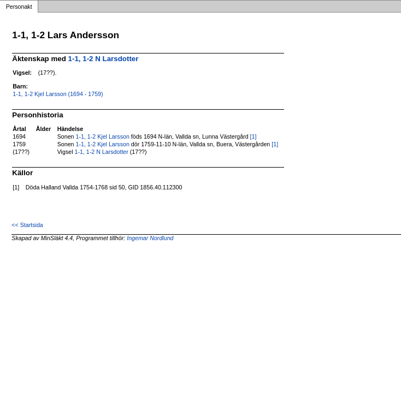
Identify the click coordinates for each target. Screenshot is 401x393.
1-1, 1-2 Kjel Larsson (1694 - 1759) (58, 94)
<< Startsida (27, 225)
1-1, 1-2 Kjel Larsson (102, 136)
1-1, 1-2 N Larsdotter (103, 59)
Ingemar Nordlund (150, 238)
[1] (253, 136)
